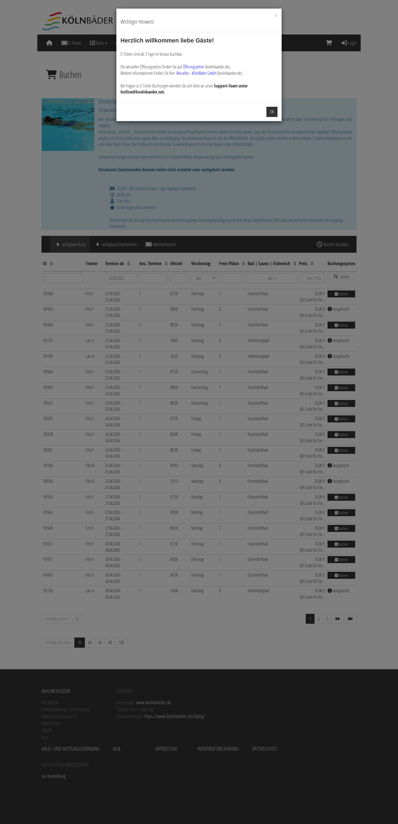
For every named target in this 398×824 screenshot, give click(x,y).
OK (272, 112)
